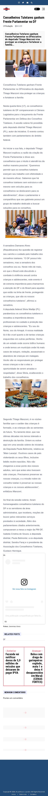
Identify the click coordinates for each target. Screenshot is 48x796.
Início (14, 794)
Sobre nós (23, 794)
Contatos (33, 794)
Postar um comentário (13, 698)
